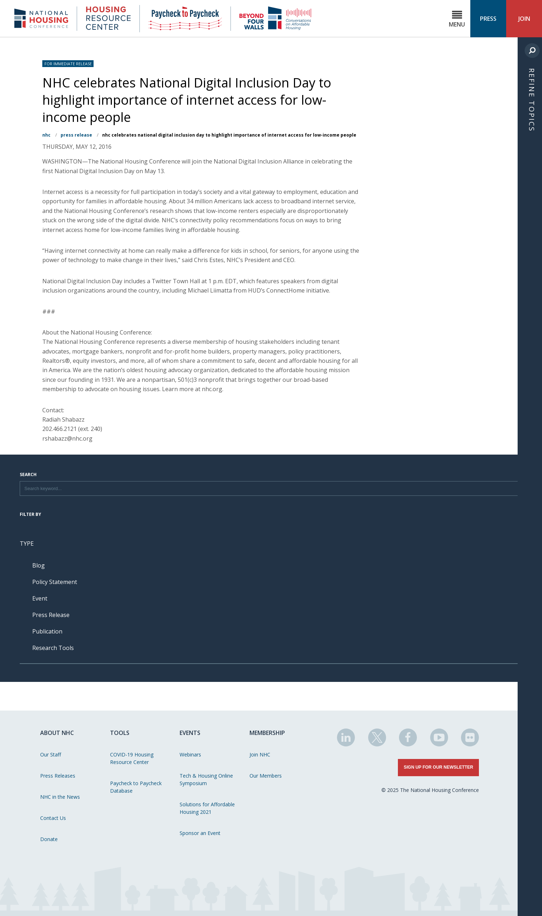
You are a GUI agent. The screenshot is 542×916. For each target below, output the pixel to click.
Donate (49, 839)
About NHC (57, 733)
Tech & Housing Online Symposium (206, 779)
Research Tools (53, 648)
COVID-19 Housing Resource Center (131, 758)
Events (190, 733)
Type (27, 543)
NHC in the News (60, 796)
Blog (38, 565)
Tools (119, 733)
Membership (267, 733)
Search (28, 475)
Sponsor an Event (200, 833)
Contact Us (53, 818)
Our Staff (50, 754)
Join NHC (259, 754)
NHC (46, 135)
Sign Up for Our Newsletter (438, 767)
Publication (47, 631)
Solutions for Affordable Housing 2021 (207, 808)
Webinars (190, 754)
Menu (457, 19)
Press (488, 19)
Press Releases (57, 775)
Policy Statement (54, 582)
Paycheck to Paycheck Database (136, 787)
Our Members (265, 775)
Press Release (76, 135)
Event (39, 598)
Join (524, 19)
